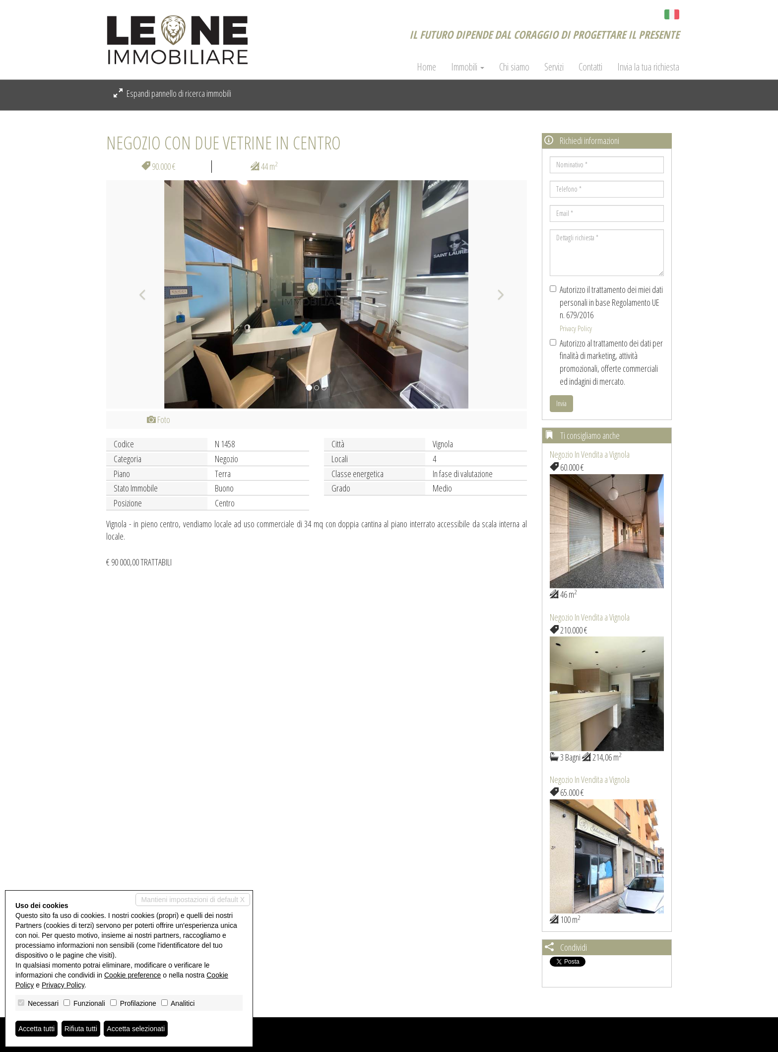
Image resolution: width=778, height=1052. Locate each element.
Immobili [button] (467, 67)
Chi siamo (514, 67)
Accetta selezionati (136, 1029)
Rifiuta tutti (81, 1029)
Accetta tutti (36, 1029)
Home (426, 67)
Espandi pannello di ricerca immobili (172, 93)
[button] (137, 294)
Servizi (554, 67)
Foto (158, 419)
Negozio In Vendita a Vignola (590, 454)
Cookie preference (132, 975)
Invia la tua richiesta (648, 67)
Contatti (590, 67)
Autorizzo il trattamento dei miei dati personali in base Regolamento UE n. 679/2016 (606, 308)
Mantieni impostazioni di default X (193, 900)
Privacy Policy (576, 328)
